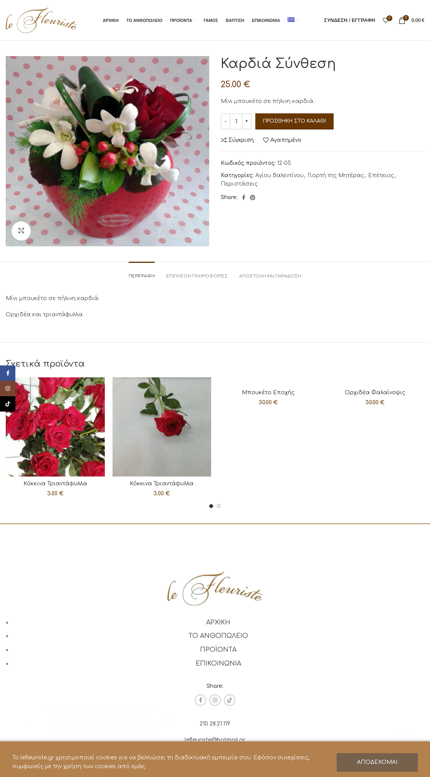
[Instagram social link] (215, 700)
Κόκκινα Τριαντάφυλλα (55, 483)
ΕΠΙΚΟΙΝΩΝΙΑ (218, 663)
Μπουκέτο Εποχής (268, 392)
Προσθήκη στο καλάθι (294, 121)
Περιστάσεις (239, 184)
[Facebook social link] (244, 198)
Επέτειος (381, 175)
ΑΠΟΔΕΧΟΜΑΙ (377, 762)
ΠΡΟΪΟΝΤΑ (218, 649)
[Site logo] (41, 20)
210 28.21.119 (215, 724)
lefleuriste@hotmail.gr (215, 740)
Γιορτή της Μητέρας (336, 175)
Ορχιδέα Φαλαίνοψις (375, 392)
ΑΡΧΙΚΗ (218, 622)
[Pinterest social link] (253, 198)
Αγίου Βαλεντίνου (279, 175)
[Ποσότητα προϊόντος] (236, 121)
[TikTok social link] (229, 700)
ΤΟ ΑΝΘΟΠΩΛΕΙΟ (218, 636)
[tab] (142, 272)
